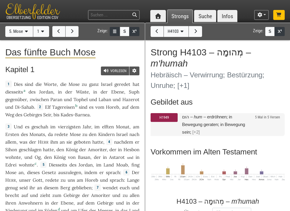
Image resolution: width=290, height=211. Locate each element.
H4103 (176, 31)
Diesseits (58, 165)
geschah (39, 127)
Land (109, 165)
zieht (45, 195)
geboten (82, 142)
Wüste (82, 92)
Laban (105, 99)
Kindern (106, 134)
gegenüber (16, 99)
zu (84, 84)
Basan (84, 157)
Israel (106, 84)
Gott (37, 180)
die (63, 84)
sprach (113, 172)
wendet (110, 187)
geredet (122, 84)
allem (10, 142)
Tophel (81, 99)
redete (61, 134)
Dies (18, 84)
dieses (33, 172)
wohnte (13, 157)
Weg (9, 115)
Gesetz (49, 172)
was (23, 142)
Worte (50, 84)
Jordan (46, 92)
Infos (227, 16)
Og (38, 157)
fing (135, 165)
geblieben (81, 187)
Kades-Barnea (75, 115)
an (62, 142)
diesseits (14, 92)
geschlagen (30, 149)
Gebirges (33, 115)
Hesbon (131, 149)
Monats (37, 134)
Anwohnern (31, 203)
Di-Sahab (24, 107)
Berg (65, 187)
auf (24, 195)
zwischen (39, 99)
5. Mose (19, 31)
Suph (134, 92)
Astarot (117, 157)
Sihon (11, 149)
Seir (47, 115)
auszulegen (69, 172)
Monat (122, 127)
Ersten (12, 134)
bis (56, 115)
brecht (12, 195)
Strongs (180, 16)
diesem (51, 187)
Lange (133, 180)
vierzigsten (69, 127)
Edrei (10, 165)
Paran (56, 99)
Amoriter (97, 149)
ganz (94, 84)
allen (134, 195)
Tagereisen (63, 107)
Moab (122, 165)
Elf (48, 107)
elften (108, 127)
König (72, 149)
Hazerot (130, 99)
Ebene (117, 92)
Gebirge (72, 195)
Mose (74, 84)
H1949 (164, 117)
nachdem (123, 142)
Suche (205, 16)
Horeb (112, 107)
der (112, 149)
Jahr (87, 127)
